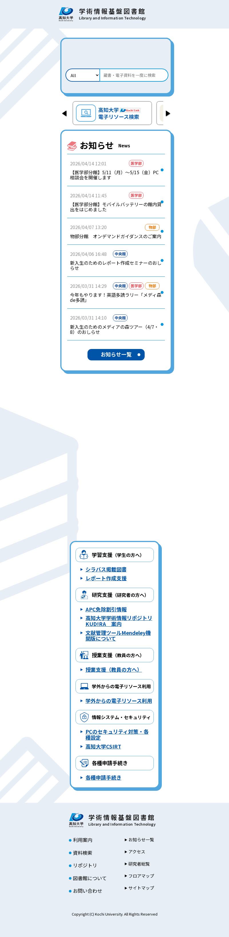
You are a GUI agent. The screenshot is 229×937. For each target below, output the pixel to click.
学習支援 (118, 554)
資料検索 (82, 853)
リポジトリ (85, 865)
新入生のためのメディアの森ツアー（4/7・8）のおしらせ (114, 329)
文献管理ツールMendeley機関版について (118, 635)
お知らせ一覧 (116, 354)
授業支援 (118, 655)
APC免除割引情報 (106, 609)
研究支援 (120, 594)
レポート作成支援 (106, 578)
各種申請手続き (110, 763)
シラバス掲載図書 (106, 569)
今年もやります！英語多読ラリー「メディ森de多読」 (115, 297)
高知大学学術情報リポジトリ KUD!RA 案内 (118, 620)
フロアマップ (141, 875)
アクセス (136, 851)
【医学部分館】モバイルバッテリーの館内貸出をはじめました (116, 207)
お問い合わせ (87, 891)
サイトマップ (141, 887)
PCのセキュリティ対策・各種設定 (117, 734)
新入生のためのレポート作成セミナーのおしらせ (116, 265)
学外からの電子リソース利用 (118, 700)
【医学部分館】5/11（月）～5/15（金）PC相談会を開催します (114, 175)
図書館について (90, 878)
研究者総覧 (139, 863)
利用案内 (82, 840)
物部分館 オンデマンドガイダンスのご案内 (115, 236)
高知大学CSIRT (103, 746)
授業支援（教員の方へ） (113, 669)
